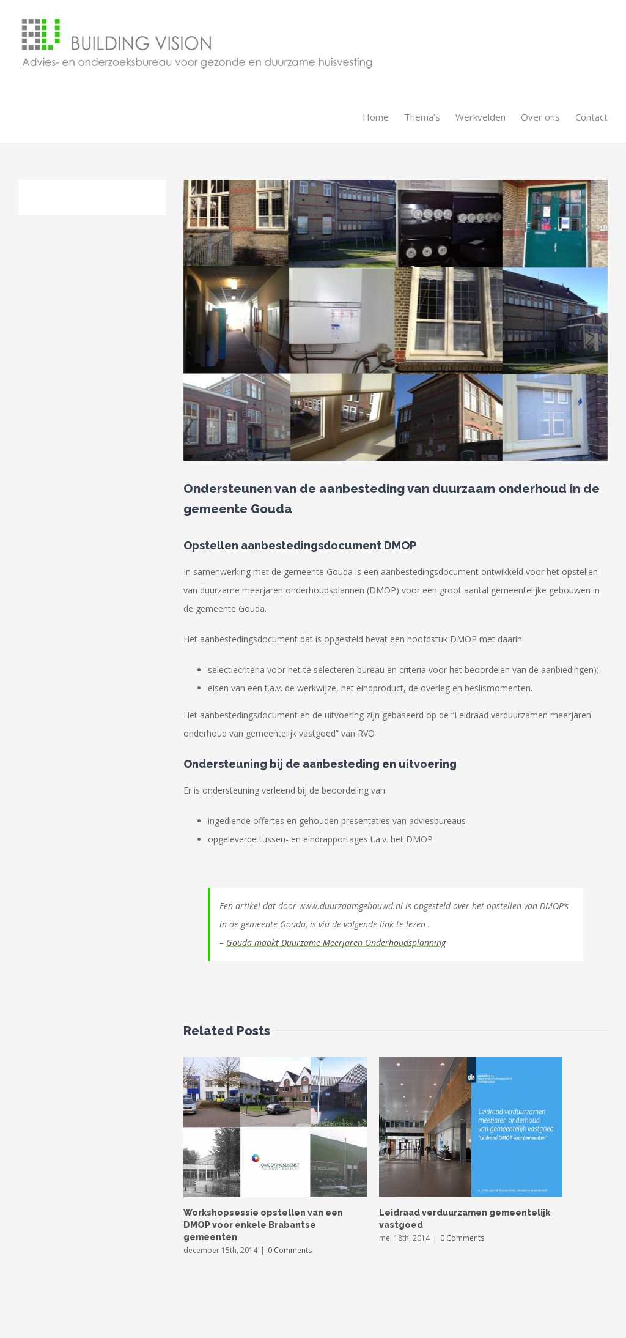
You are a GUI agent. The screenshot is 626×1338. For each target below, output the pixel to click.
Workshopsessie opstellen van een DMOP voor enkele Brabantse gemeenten (263, 1224)
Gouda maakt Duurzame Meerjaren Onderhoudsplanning (336, 942)
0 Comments (290, 1249)
